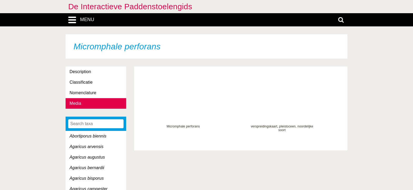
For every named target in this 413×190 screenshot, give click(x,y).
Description (80, 71)
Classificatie (81, 82)
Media (75, 103)
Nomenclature (83, 93)
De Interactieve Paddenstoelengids (130, 6)
